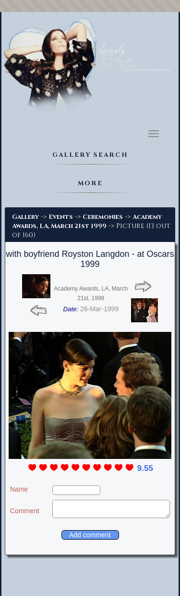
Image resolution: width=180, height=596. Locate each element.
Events (60, 217)
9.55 (145, 468)
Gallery (25, 217)
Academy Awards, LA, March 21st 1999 (87, 221)
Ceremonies (103, 217)
